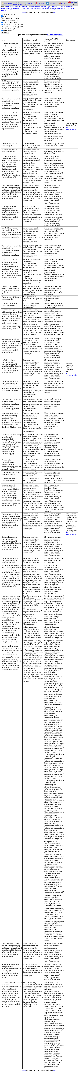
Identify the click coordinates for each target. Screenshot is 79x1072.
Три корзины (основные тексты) (17, 7)
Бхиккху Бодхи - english (11, 18)
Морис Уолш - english (10, 20)
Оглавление (17, 3)
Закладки (39, 3)
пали (4, 16)
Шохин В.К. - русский (10, 28)
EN (70, 2)
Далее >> (56, 12)
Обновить (5, 32)
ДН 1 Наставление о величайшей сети (36, 8)
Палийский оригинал (55, 35)
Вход (62, 3)
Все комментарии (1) (71, 128)
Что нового (6, 3)
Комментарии (7, 31)
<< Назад (22, 12)
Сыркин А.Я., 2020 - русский (13, 26)
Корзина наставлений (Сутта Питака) (44, 7)
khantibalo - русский (10, 22)
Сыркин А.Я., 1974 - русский (13, 24)
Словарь (50, 3)
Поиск (28, 3)
